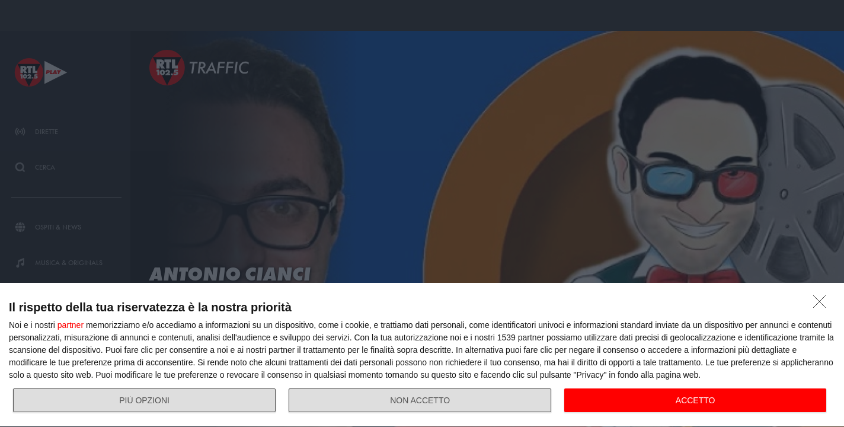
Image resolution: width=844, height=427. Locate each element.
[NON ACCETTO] (822, 304)
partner (70, 325)
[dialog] (422, 355)
